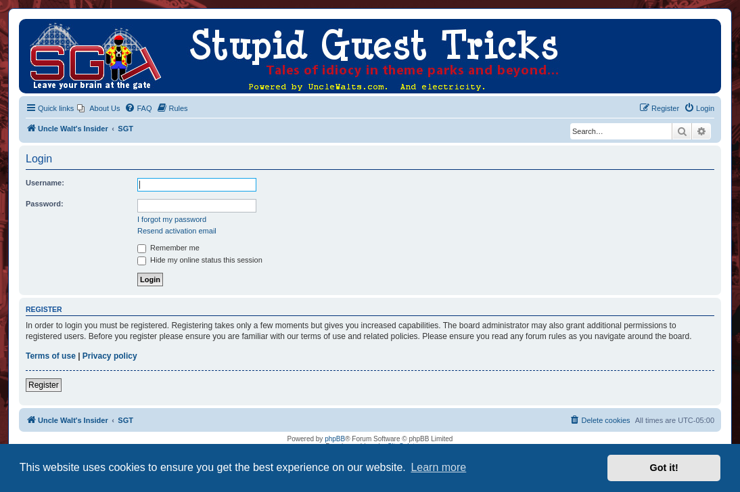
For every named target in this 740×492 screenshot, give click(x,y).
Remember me (168, 248)
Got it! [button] (664, 467)
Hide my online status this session (199, 260)
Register (43, 385)
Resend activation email (176, 231)
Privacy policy (110, 356)
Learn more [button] (438, 467)
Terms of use (51, 356)
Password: (45, 204)
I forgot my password (171, 219)
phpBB (335, 439)
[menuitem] (98, 108)
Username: (45, 183)
